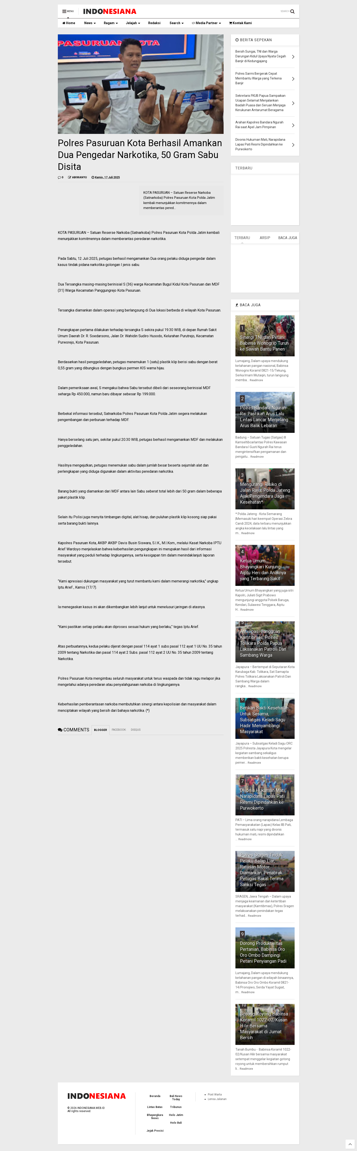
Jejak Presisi (154, 1130)
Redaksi (154, 23)
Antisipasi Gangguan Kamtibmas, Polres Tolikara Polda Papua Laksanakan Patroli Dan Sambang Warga (263, 643)
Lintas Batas (155, 1107)
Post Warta (215, 1094)
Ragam (111, 23)
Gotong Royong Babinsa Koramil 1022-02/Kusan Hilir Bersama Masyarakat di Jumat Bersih (264, 1025)
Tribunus (176, 1107)
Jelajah (133, 23)
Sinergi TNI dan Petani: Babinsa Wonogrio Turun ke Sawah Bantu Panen (264, 343)
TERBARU (243, 168)
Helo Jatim (176, 1115)
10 (243, 1005)
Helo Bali (176, 1122)
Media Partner (206, 23)
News (90, 23)
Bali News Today (176, 1098)
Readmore (256, 380)
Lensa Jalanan (217, 1099)
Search (177, 23)
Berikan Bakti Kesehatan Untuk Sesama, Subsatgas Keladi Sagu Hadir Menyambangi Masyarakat (264, 719)
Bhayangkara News (155, 1116)
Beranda (155, 1096)
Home (68, 23)
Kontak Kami (240, 23)
